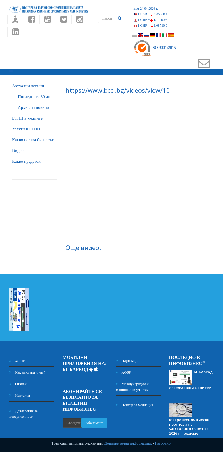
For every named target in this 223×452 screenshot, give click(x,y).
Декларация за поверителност (23, 414)
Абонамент (94, 423)
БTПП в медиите (27, 118)
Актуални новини (28, 86)
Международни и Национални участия (132, 387)
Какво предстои (26, 161)
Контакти (19, 395)
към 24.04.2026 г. (146, 8)
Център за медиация (134, 405)
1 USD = (151, 14)
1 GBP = (150, 20)
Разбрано (163, 443)
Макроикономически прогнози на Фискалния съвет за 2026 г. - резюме (189, 426)
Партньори (127, 360)
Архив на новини (33, 107)
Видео (18, 150)
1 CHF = (150, 25)
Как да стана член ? (27, 372)
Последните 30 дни (35, 96)
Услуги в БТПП (26, 129)
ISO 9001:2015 (155, 48)
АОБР (123, 372)
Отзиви (18, 384)
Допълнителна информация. (128, 443)
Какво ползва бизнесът (33, 139)
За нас (17, 360)
